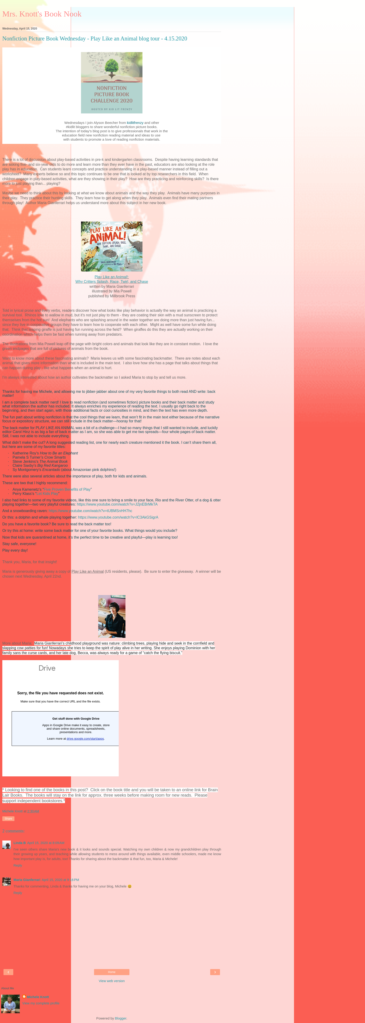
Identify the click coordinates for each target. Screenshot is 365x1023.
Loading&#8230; (60, 718)
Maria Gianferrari (27, 880)
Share (8, 818)
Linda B (20, 843)
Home (111, 972)
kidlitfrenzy (135, 123)
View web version (112, 981)
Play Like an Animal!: (112, 277)
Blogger (120, 1018)
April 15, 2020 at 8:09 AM (45, 843)
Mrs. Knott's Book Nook (41, 13)
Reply (18, 865)
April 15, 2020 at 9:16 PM (60, 880)
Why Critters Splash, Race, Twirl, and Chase (111, 282)
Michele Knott (38, 997)
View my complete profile (41, 1003)
